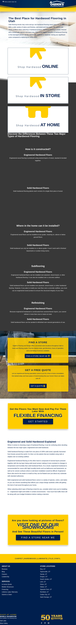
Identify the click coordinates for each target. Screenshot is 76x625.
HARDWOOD (30, 558)
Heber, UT (43, 587)
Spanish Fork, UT (46, 589)
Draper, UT (43, 576)
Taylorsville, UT (45, 571)
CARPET (19, 558)
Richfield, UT (44, 592)
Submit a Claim (7, 594)
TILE (51, 558)
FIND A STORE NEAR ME (37, 356)
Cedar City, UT (45, 594)
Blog (3, 571)
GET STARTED (38, 421)
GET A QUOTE (37, 386)
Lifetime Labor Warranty (10, 592)
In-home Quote (7, 584)
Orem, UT (43, 584)
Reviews (4, 569)
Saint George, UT (46, 597)
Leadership (5, 576)
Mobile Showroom (8, 587)
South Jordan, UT (46, 579)
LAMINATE (42, 558)
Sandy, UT (43, 574)
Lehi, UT (43, 582)
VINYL (58, 558)
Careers (4, 574)
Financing (5, 589)
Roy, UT (42, 569)
